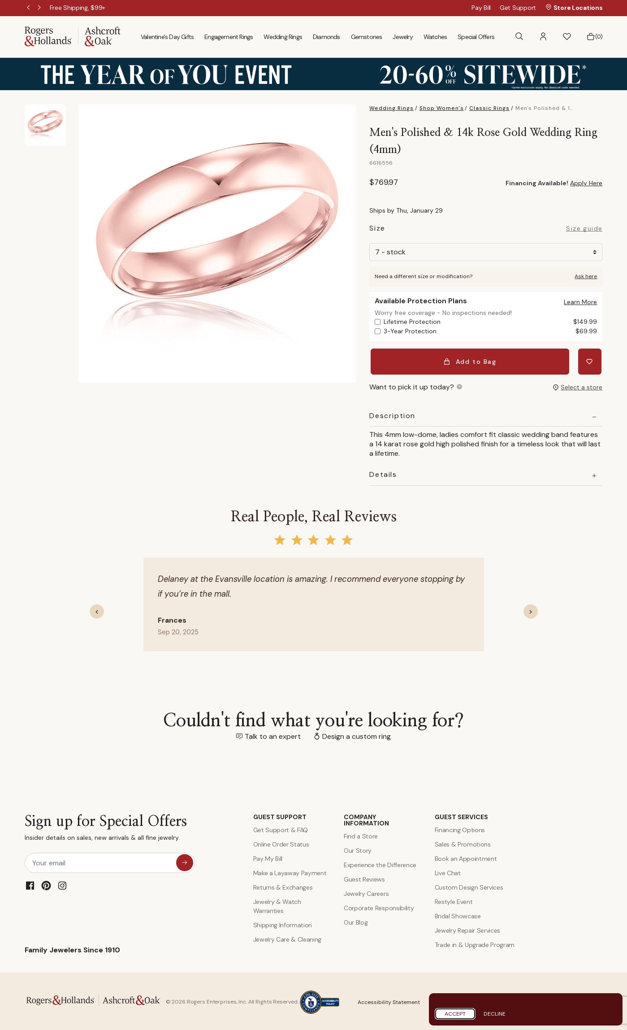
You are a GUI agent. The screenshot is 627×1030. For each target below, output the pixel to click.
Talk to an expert (273, 734)
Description (392, 413)
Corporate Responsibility (379, 906)
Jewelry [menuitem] (402, 37)
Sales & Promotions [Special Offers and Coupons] (463, 842)
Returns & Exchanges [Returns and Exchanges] (283, 886)
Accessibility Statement (389, 1000)
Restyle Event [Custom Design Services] (454, 900)
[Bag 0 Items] (594, 37)
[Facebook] (30, 883)
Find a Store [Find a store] (361, 834)
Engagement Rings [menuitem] (228, 37)
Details (383, 472)
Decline (495, 1013)
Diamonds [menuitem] (326, 37)
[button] (543, 36)
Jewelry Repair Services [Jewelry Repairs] (468, 929)
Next (39, 8)
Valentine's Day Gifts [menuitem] (167, 37)
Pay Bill (481, 8)
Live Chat (448, 871)
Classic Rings (489, 108)
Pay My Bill (267, 857)
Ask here (586, 276)
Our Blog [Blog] (356, 921)
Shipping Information (282, 923)
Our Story (358, 849)
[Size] (485, 252)
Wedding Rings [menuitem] (283, 37)
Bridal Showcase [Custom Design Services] (458, 914)
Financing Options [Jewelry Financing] (460, 828)
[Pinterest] (46, 883)
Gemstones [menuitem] (366, 37)
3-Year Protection (490, 331)
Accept (455, 1013)
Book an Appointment (466, 857)
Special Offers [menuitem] (476, 37)
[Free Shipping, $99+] (78, 8)
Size (377, 229)
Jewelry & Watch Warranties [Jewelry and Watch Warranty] (277, 904)
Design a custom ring (356, 734)
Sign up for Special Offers (106, 827)
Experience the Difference (380, 863)
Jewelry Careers (366, 892)
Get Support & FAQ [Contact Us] (280, 828)
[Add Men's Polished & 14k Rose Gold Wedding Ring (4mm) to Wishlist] (590, 361)
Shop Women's (441, 108)
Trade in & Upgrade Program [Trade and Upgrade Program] (475, 943)
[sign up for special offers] (184, 860)
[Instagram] (62, 883)
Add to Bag (470, 361)
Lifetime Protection (490, 322)
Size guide (584, 228)
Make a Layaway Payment (290, 871)
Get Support (518, 8)
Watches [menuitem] (435, 37)
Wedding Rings (391, 108)
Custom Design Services (469, 886)
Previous (29, 8)
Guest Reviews (364, 877)
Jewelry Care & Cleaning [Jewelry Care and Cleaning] (287, 938)
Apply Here (586, 183)
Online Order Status (281, 842)
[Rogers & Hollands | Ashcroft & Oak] (73, 36)
